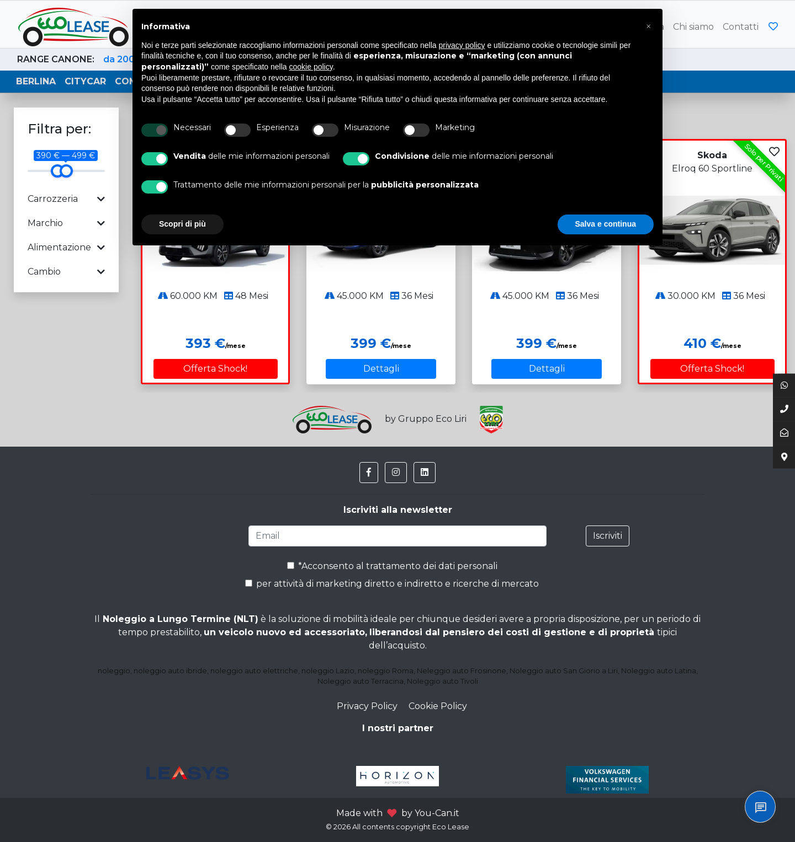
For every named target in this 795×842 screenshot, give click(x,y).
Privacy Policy (367, 706)
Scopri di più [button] (182, 223)
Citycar (85, 81)
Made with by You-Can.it (397, 813)
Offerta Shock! (215, 368)
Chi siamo (693, 27)
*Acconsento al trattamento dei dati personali (392, 566)
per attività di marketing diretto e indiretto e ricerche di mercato (392, 583)
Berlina (36, 81)
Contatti (741, 27)
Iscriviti (607, 535)
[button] (368, 472)
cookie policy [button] (311, 66)
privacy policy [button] (462, 45)
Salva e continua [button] (605, 223)
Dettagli (381, 368)
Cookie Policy (438, 706)
